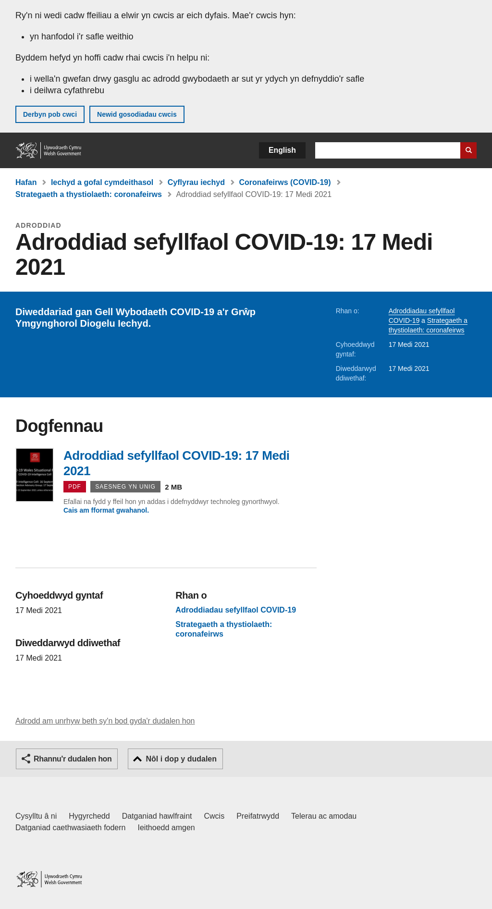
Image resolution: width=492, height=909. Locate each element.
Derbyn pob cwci (50, 114)
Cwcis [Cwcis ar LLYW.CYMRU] (214, 816)
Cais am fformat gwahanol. (106, 510)
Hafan (26, 182)
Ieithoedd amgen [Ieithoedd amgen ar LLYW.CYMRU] (166, 827)
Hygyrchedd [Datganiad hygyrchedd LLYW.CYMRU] (89, 816)
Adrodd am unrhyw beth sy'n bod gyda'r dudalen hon (105, 721)
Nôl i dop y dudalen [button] (181, 759)
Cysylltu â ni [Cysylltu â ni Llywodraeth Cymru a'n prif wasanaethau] (36, 816)
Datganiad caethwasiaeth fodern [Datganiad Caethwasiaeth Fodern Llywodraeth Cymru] (70, 827)
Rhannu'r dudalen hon (72, 759)
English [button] (282, 150)
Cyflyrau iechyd (196, 182)
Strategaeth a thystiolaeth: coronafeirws (88, 194)
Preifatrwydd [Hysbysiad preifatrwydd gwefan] (257, 816)
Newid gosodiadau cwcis (137, 114)
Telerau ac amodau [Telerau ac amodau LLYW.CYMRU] (324, 816)
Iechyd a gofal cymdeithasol (102, 182)
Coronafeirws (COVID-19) (285, 182)
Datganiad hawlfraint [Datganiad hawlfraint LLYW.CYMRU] (157, 816)
